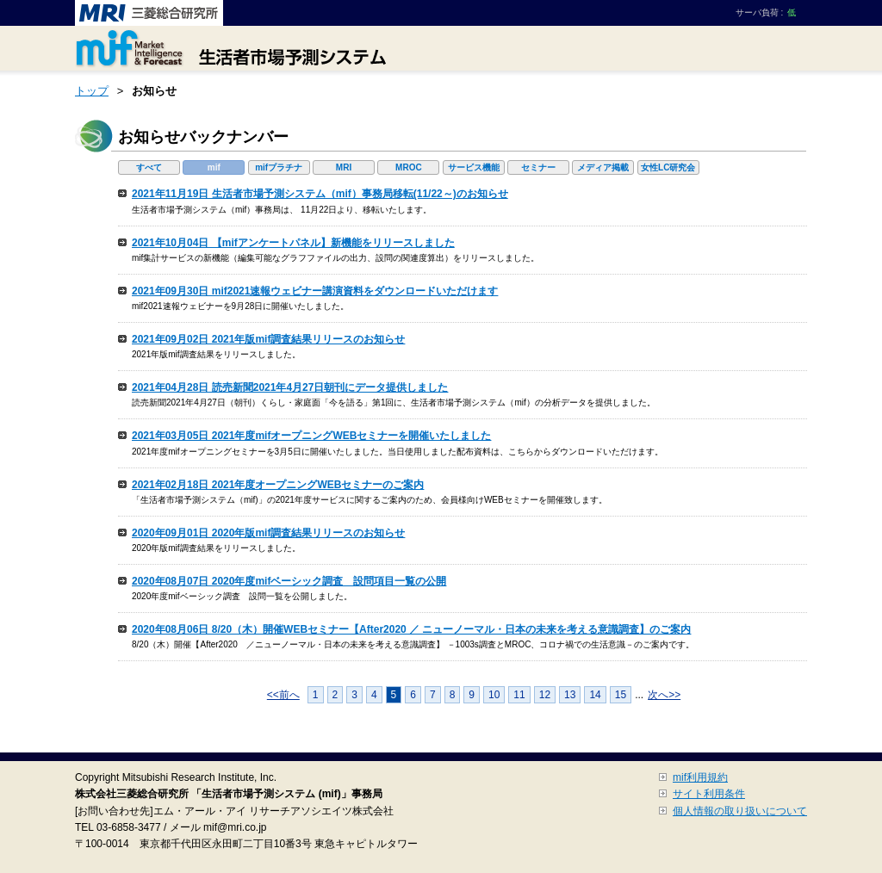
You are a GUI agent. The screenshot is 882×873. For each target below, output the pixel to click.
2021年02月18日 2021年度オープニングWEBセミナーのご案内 (278, 485)
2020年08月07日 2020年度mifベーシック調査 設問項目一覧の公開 (289, 581)
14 (594, 695)
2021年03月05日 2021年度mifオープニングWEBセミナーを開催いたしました (311, 436)
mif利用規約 (700, 777)
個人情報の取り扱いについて (740, 811)
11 (519, 695)
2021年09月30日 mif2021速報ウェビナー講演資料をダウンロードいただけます (315, 291)
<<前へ (283, 695)
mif (214, 167)
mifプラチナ (278, 167)
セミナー (538, 167)
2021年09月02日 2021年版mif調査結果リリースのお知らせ (268, 339)
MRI (343, 167)
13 (569, 695)
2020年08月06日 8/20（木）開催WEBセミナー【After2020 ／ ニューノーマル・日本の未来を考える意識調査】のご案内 (411, 629)
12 (544, 695)
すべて (149, 167)
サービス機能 (474, 167)
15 (620, 695)
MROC (408, 167)
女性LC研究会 (668, 167)
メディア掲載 (603, 167)
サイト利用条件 (709, 794)
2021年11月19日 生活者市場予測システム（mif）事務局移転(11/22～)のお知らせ (320, 194)
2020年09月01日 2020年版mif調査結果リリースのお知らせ (268, 533)
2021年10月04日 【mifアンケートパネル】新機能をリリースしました (293, 243)
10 (494, 695)
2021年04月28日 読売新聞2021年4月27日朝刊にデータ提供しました (290, 387)
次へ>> (664, 695)
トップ (92, 90)
